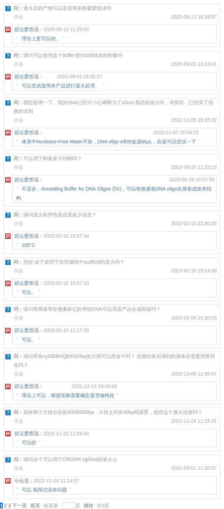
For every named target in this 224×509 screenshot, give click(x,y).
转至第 (51, 505)
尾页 (35, 505)
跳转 (89, 505)
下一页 (19, 505)
